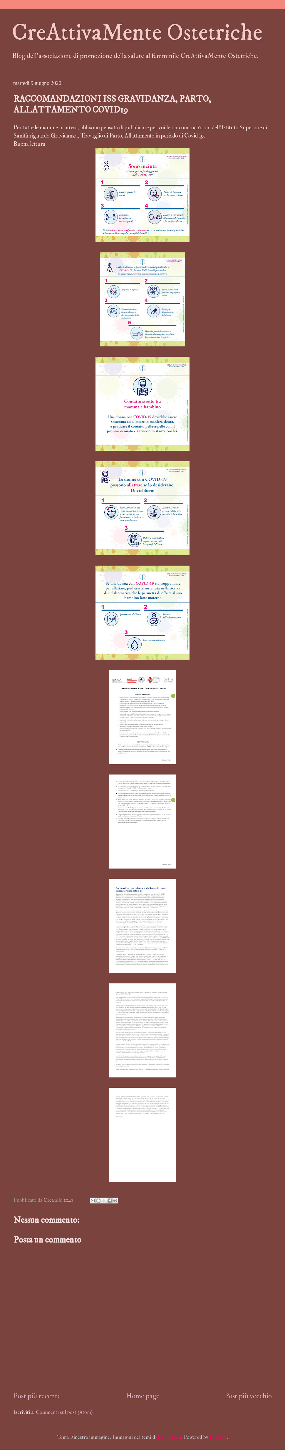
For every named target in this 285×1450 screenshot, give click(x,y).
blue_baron (169, 1437)
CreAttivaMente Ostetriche (137, 33)
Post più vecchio (248, 1396)
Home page (143, 1396)
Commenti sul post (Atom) (64, 1412)
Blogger (218, 1437)
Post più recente (37, 1396)
